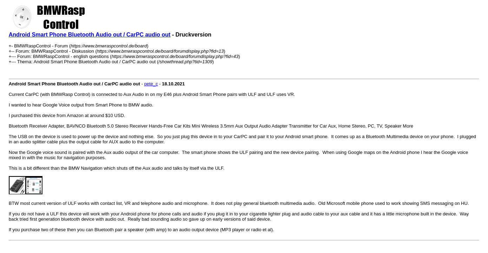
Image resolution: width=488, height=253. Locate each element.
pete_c (151, 83)
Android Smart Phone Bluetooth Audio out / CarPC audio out (90, 35)
